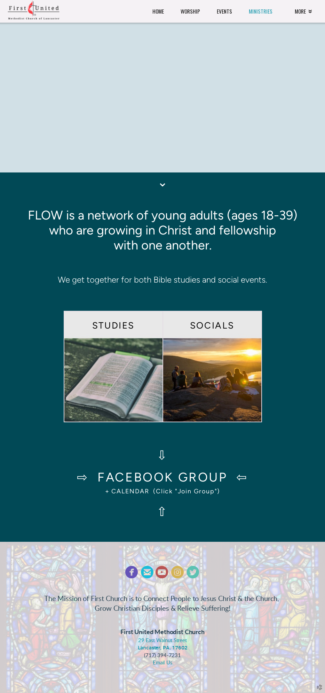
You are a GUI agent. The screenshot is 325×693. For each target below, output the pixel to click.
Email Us (162, 662)
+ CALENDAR (127, 491)
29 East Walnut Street (162, 640)
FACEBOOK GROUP (162, 477)
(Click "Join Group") (184, 491)
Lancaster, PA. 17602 (163, 647)
